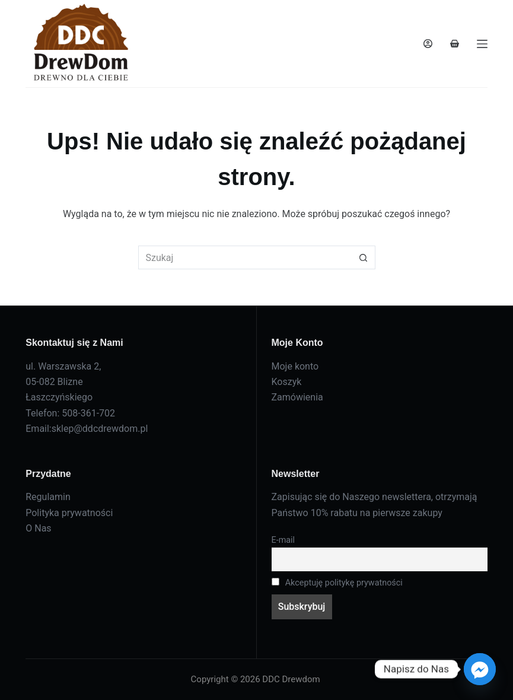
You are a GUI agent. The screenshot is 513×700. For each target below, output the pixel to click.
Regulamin (48, 496)
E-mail (283, 540)
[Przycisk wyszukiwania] (363, 257)
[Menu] (482, 44)
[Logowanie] (427, 43)
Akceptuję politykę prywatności (337, 583)
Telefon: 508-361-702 (70, 413)
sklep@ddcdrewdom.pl (100, 428)
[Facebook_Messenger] (480, 669)
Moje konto (295, 366)
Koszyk (287, 381)
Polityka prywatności (69, 512)
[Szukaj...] (245, 257)
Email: (38, 428)
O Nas (38, 528)
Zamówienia (297, 397)
